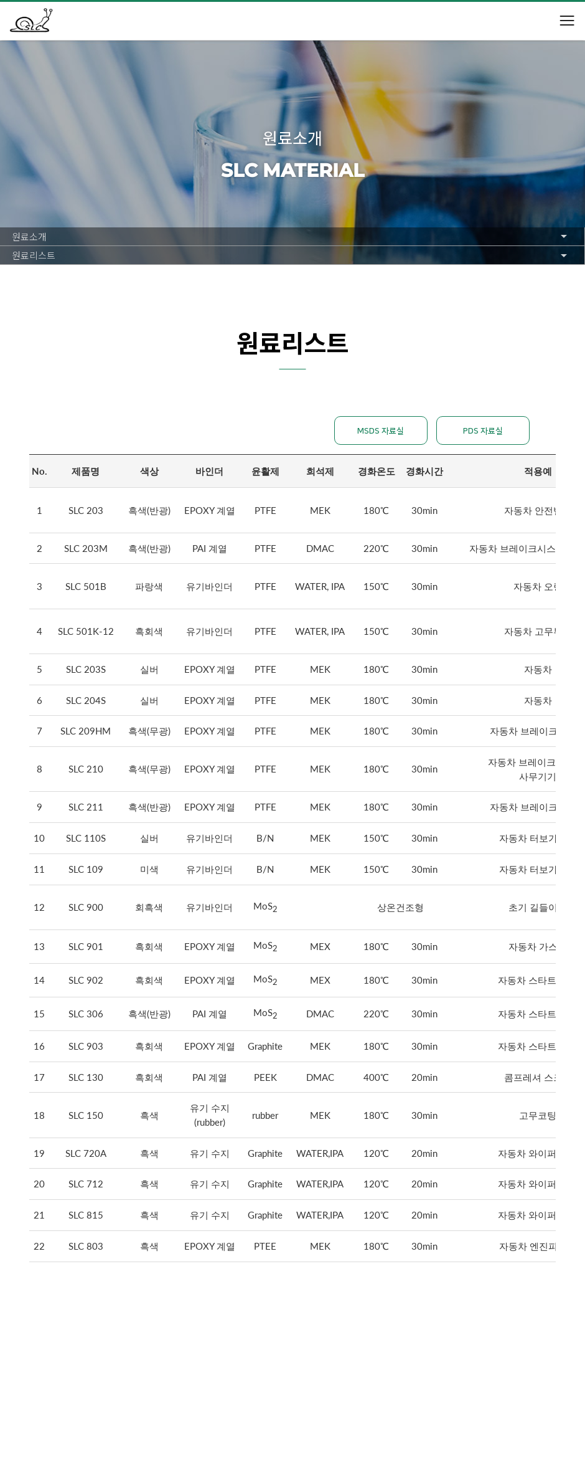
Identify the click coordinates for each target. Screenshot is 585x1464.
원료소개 (29, 236)
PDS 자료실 (483, 431)
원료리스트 (33, 255)
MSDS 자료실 (380, 431)
